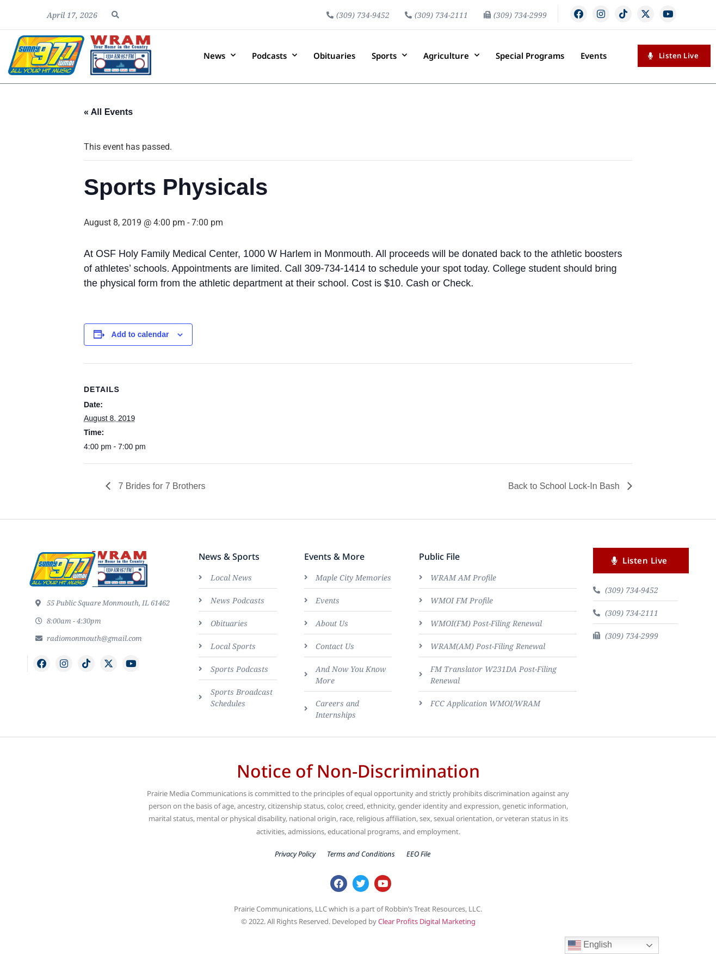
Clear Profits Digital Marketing (427, 942)
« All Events (108, 131)
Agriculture (451, 74)
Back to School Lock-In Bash (565, 504)
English (590, 945)
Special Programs (530, 74)
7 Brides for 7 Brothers (161, 504)
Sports (389, 74)
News (219, 74)
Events (594, 74)
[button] (115, 24)
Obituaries (334, 74)
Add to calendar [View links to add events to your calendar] (140, 352)
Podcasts (274, 74)
